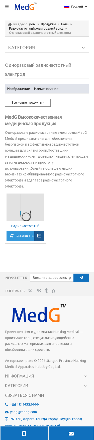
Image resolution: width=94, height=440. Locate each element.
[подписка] (81, 278)
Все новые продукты (28, 102)
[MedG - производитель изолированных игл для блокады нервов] (38, 313)
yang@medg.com (23, 412)
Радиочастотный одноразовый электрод (25, 226)
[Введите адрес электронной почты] (50, 277)
